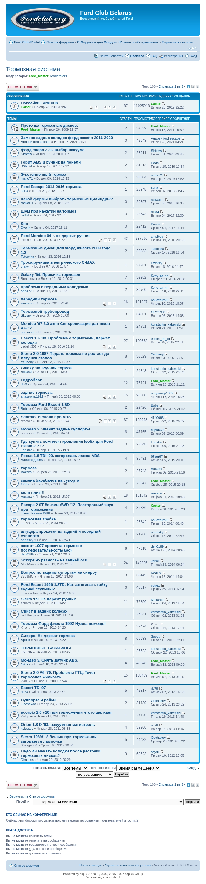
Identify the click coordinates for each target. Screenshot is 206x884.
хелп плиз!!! (32, 492)
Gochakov (28, 704)
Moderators (58, 76)
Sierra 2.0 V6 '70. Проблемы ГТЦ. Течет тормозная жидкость (58, 674)
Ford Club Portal (27, 42)
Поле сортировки (125, 768)
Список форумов (60, 42)
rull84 (25, 215)
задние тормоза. (37, 392)
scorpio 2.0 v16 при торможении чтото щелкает (66, 712)
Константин (159, 275)
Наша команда (90, 865)
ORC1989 (158, 312)
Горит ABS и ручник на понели (51, 162)
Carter (25, 107)
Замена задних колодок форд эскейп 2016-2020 (67, 137)
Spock (25, 640)
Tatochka (27, 256)
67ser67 (157, 456)
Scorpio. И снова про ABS (46, 417)
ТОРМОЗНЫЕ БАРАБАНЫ (46, 648)
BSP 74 (26, 166)
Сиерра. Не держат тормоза (48, 635)
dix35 (25, 384)
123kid (25, 484)
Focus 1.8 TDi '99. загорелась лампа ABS (60, 456)
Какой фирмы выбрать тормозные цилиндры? (67, 199)
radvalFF (27, 203)
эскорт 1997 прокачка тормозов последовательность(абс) (51, 547)
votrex (155, 585)
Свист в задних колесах (44, 611)
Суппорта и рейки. (39, 700)
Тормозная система (177, 42)
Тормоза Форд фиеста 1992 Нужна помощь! (63, 623)
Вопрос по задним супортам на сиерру (59, 572)
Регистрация (173, 56)
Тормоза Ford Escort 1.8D (45, 404)
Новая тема (22, 87)
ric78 (24, 692)
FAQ (154, 56)
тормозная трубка (38, 519)
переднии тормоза (39, 299)
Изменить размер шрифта (192, 48)
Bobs (24, 408)
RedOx (156, 573)
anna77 (26, 291)
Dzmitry (156, 263)
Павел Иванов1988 (35, 513)
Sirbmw (26, 154)
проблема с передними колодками (54, 287)
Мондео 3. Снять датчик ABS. (49, 660)
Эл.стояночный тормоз (43, 174)
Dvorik (25, 227)
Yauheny (27, 362)
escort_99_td (160, 339)
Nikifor (25, 664)
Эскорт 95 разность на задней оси (54, 560)
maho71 (27, 178)
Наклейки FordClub (39, 103)
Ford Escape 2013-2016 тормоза (51, 186)
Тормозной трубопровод (45, 311)
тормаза (29, 468)
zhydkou (157, 236)
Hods (155, 163)
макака (26, 303)
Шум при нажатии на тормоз (48, 211)
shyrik (155, 752)
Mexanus (157, 599)
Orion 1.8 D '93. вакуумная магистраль (58, 724)
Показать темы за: (60, 768)
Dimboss (27, 759)
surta (24, 191)
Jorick (155, 561)
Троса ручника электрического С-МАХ (58, 262)
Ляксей (26, 372)
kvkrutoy (27, 728)
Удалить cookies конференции (128, 865)
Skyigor (26, 315)
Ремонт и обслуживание (139, 42)
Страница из (171, 86)
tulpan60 (157, 430)
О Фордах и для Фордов (97, 42)
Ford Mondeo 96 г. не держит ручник (55, 235)
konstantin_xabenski (166, 324)
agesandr (28, 332)
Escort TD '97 (33, 687)
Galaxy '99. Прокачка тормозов (50, 274)
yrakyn (25, 266)
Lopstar (26, 450)
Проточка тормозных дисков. (49, 125)
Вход (193, 56)
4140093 (157, 417)
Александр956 (32, 460)
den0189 (27, 554)
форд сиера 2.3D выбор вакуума (52, 150)
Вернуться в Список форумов (32, 796)
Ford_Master (38, 76)
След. (191, 768)
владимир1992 (32, 396)
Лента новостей (111, 56)
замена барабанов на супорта (50, 480)
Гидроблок (31, 380)
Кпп (24, 223)
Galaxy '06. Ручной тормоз (46, 368)
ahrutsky (27, 540)
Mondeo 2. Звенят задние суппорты (55, 429)
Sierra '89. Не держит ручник (48, 599)
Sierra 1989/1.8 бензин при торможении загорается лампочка (59, 739)
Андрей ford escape (35, 141)
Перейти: (23, 801)
